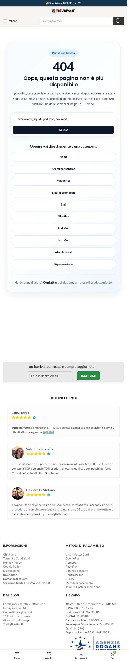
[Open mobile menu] (10, 21)
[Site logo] (63, 10)
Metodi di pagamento (79, 583)
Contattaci (50, 282)
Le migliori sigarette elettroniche (24, 604)
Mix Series (63, 180)
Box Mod (63, 240)
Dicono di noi (12, 570)
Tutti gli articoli (13, 624)
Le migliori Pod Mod (16, 608)
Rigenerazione (63, 264)
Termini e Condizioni (16, 558)
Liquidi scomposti (63, 192)
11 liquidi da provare (16, 616)
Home (63, 156)
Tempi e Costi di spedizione (83, 587)
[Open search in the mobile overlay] (82, 21)
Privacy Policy (12, 562)
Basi (63, 204)
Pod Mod (63, 228)
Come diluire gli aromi (17, 612)
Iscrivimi (88, 375)
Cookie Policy (12, 566)
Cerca (63, 129)
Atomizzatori (63, 252)
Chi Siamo (9, 554)
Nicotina (63, 216)
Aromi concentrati (63, 168)
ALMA (70, 578)
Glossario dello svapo (16, 620)
